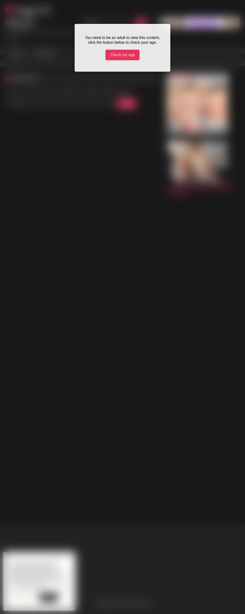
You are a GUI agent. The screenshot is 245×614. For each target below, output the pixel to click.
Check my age (122, 55)
